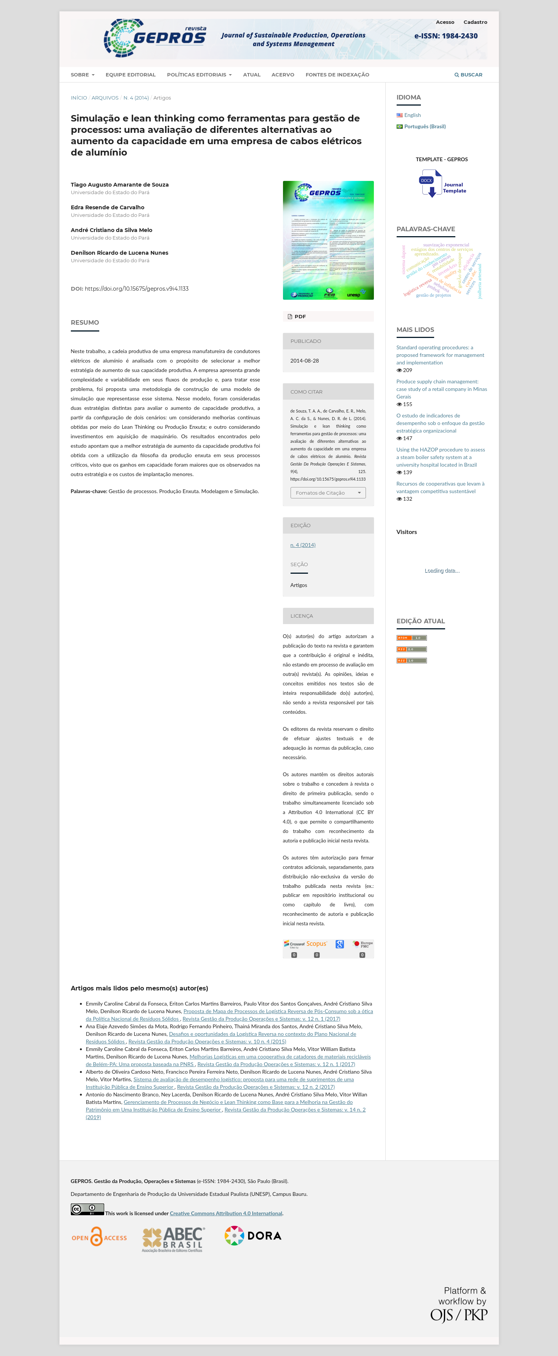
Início (79, 98)
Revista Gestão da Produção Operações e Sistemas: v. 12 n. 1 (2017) (261, 1018)
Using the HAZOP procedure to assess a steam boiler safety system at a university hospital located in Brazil (441, 457)
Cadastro (476, 22)
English (413, 115)
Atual (252, 75)
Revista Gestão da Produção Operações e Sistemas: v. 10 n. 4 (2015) (207, 1041)
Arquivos (105, 98)
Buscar (469, 75)
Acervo (283, 75)
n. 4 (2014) (136, 98)
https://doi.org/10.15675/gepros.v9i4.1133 (137, 288)
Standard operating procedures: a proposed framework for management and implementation (441, 355)
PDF (299, 316)
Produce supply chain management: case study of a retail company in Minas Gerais (442, 389)
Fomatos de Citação (320, 493)
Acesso (445, 22)
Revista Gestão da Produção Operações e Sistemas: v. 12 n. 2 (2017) (255, 1087)
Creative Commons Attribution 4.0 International (226, 1213)
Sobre (81, 75)
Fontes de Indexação (337, 75)
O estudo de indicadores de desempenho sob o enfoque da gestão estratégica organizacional (441, 423)
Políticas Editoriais (197, 75)
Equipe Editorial (131, 75)
